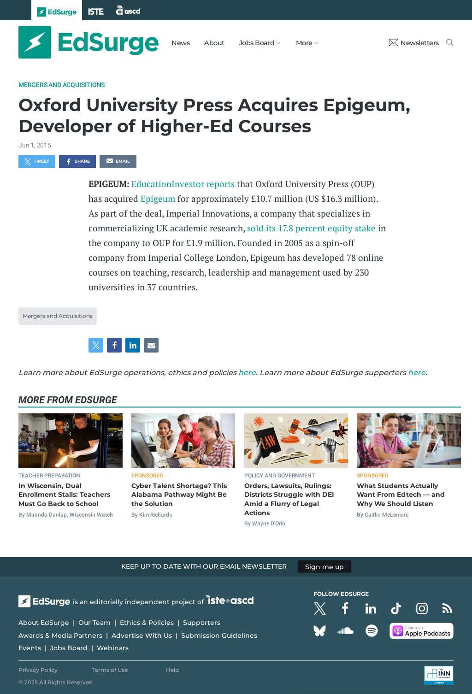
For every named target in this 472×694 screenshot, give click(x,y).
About (214, 43)
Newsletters (414, 43)
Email (118, 162)
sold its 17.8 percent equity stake (311, 228)
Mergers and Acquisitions (61, 84)
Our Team (94, 622)
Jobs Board (69, 648)
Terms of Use (110, 669)
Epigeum (158, 198)
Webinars (113, 648)
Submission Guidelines (219, 635)
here (247, 372)
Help (172, 669)
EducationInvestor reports (183, 183)
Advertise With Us (142, 635)
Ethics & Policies (147, 622)
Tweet (36, 162)
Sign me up (324, 566)
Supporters (201, 622)
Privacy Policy (38, 669)
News (180, 43)
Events (29, 648)
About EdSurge (43, 622)
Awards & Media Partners (60, 635)
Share (77, 162)
